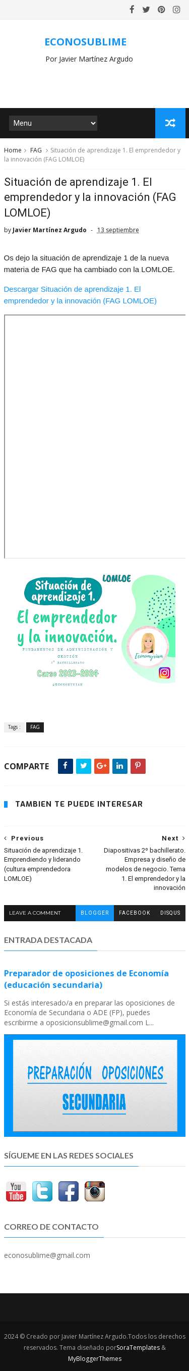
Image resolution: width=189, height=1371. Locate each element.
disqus (170, 913)
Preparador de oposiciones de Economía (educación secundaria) (86, 979)
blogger (95, 913)
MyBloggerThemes (94, 1358)
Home (13, 150)
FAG (36, 150)
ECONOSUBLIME (85, 41)
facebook (134, 913)
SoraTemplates (138, 1347)
